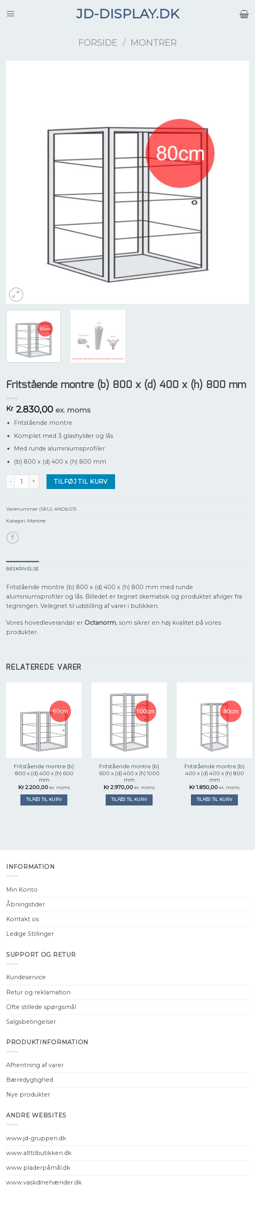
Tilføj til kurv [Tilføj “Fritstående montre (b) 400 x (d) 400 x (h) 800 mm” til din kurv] (215, 799)
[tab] (22, 568)
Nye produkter (28, 1094)
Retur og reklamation (38, 992)
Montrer (154, 42)
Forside (98, 42)
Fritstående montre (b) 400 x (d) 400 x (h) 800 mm (214, 773)
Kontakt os (22, 919)
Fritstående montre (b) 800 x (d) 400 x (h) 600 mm (44, 773)
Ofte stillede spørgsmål (41, 1007)
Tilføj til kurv (80, 481)
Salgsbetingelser (31, 1021)
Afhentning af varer (35, 1065)
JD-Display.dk (127, 13)
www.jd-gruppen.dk (36, 1138)
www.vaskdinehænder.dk (44, 1182)
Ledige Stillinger (30, 934)
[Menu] (10, 13)
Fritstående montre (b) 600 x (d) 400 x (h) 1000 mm (129, 773)
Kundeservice (26, 977)
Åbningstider (25, 904)
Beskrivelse (22, 569)
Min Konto (22, 889)
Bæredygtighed (29, 1079)
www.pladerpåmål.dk (38, 1167)
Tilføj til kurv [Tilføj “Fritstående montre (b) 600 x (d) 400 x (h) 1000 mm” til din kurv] (129, 799)
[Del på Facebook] (13, 538)
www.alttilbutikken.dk (38, 1153)
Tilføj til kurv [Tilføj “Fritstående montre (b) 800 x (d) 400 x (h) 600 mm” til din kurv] (44, 799)
